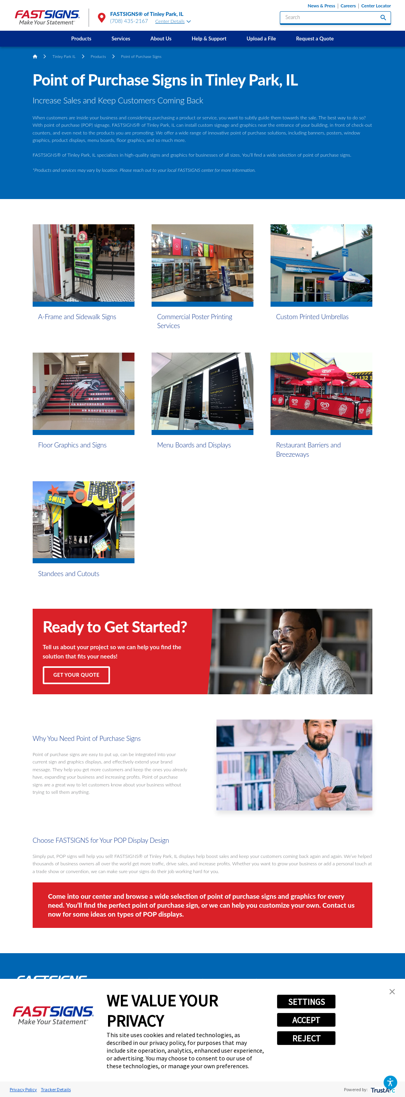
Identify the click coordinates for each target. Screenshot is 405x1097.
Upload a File (261, 38)
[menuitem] (81, 38)
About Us (160, 38)
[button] (391, 1083)
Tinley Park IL (63, 56)
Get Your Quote (76, 675)
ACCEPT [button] (306, 1020)
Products (81, 38)
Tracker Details (56, 1089)
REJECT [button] (306, 1038)
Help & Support (209, 38)
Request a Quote (315, 38)
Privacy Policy (23, 1089)
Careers (348, 5)
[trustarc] (382, 1089)
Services (121, 38)
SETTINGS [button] (306, 1001)
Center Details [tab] (173, 21)
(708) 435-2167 (129, 20)
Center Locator (376, 5)
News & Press (321, 5)
